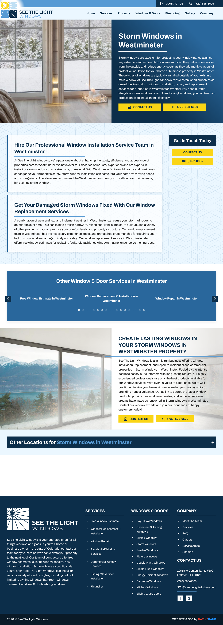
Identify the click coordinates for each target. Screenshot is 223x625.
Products (124, 13)
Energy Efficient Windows (152, 575)
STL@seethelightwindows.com (196, 587)
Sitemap (187, 551)
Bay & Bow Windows (149, 521)
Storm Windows (146, 544)
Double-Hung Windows (150, 562)
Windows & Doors (148, 13)
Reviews (187, 527)
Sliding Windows (146, 537)
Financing (172, 13)
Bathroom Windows (148, 581)
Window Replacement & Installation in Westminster (111, 305)
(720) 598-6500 (187, 581)
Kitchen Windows (147, 587)
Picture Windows (146, 556)
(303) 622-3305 (192, 161)
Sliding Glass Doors (148, 593)
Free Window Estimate (105, 521)
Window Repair (100, 541)
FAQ (185, 533)
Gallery (190, 13)
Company (206, 13)
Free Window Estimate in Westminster (46, 304)
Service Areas (191, 545)
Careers (187, 539)
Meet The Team (192, 521)
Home (90, 13)
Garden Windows (147, 550)
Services (106, 13)
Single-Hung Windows (150, 568)
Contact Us (192, 152)
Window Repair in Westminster (176, 304)
